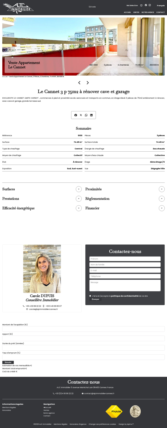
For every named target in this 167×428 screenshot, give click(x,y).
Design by (126, 424)
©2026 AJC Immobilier (42, 424)
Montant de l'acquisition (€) (15, 324)
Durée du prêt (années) (13, 343)
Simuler (8, 362)
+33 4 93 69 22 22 (33, 306)
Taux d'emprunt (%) (11, 353)
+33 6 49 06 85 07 (54, 306)
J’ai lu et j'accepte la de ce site (120, 296)
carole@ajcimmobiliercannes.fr (43, 309)
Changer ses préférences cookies (102, 424)
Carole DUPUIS (42, 296)
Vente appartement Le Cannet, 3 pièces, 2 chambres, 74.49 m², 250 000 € (36, 77)
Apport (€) (7, 334)
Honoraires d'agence (78, 424)
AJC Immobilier (64, 387)
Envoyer (95, 299)
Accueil (5, 76)
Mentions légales (60, 424)
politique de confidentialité (124, 296)
